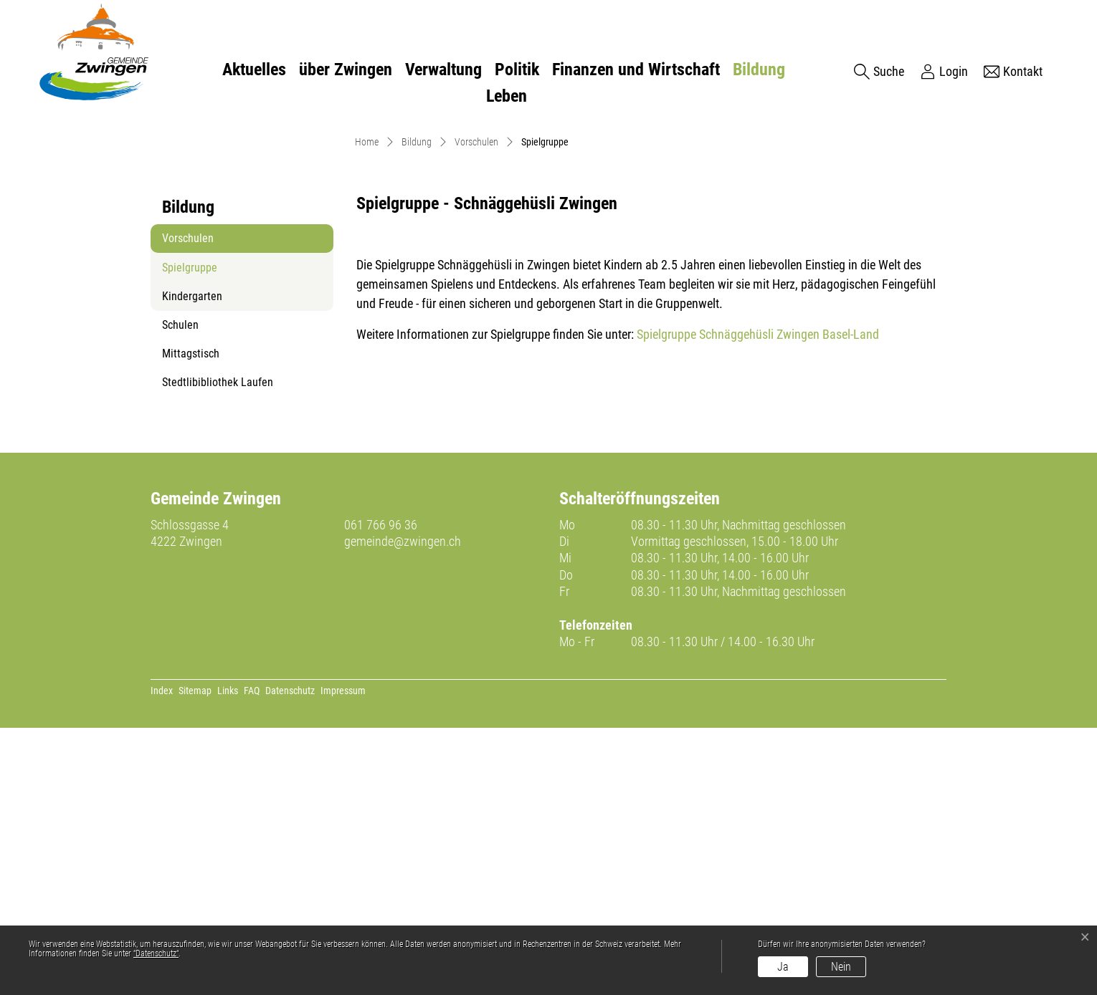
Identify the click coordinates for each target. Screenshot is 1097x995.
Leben (506, 96)
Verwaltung (443, 69)
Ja (783, 967)
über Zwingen (345, 69)
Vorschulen (188, 505)
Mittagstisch (190, 621)
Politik (517, 69)
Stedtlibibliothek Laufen (217, 649)
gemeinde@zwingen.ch (402, 808)
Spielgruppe (197, 538)
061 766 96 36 (380, 791)
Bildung (759, 69)
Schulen (180, 592)
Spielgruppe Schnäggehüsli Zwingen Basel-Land (766, 601)
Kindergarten (192, 563)
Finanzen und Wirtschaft (636, 69)
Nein (841, 967)
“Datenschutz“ (156, 953)
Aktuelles (254, 69)
